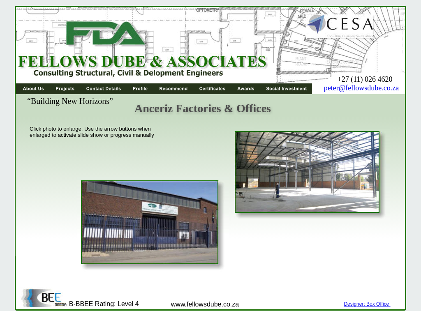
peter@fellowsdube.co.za (361, 88)
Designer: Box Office (367, 304)
